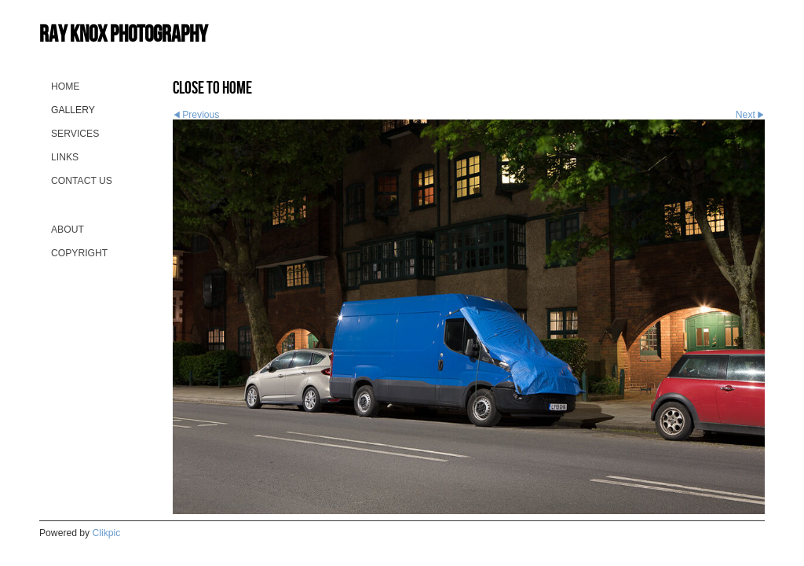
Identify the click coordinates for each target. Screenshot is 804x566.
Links (65, 157)
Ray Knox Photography (123, 33)
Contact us (81, 180)
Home (65, 86)
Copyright (79, 253)
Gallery (73, 110)
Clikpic (107, 532)
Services (75, 133)
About (67, 229)
